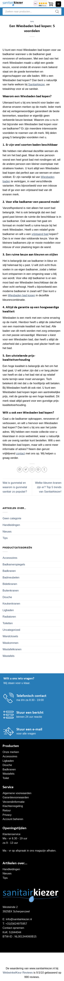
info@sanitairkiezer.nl (19, 919)
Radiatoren (9, 616)
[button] (50, 4)
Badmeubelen (11, 577)
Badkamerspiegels (14, 564)
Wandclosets (10, 636)
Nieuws (7, 531)
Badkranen (9, 570)
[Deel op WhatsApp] (20, 469)
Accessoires (10, 557)
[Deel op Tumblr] (44, 469)
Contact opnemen (13, 927)
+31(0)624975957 (16, 923)
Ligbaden (8, 610)
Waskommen (10, 642)
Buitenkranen (11, 590)
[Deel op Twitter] (26, 469)
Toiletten (8, 623)
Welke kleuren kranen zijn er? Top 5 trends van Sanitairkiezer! (48, 487)
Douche (7, 597)
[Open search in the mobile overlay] (32, 11)
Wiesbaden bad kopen (21, 295)
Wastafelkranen (12, 649)
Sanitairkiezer (36, 84)
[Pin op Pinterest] (38, 469)
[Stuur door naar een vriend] (32, 469)
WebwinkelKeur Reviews (18, 972)
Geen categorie (12, 518)
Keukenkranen (11, 603)
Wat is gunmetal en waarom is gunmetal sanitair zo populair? (15, 487)
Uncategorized (11, 629)
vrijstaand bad (40, 234)
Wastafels (9, 656)
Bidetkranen (10, 584)
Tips (32, 22)
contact (20, 453)
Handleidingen (11, 525)
